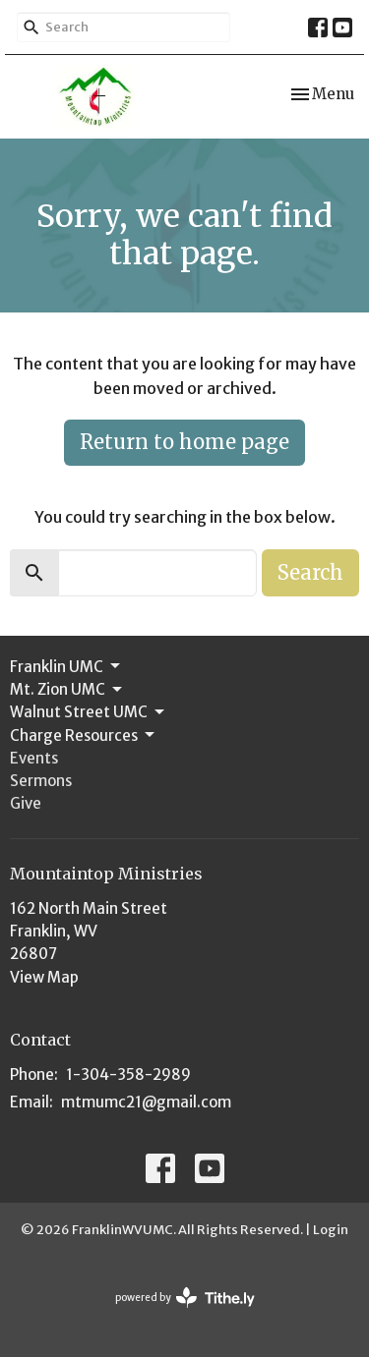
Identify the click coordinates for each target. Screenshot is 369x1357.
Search (310, 572)
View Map (44, 977)
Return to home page (184, 441)
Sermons (41, 780)
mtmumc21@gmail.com (146, 1102)
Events (34, 758)
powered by (185, 1297)
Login (330, 1229)
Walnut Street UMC (88, 712)
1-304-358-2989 (128, 1074)
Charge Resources (83, 735)
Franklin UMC (66, 666)
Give (25, 803)
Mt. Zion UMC (67, 690)
